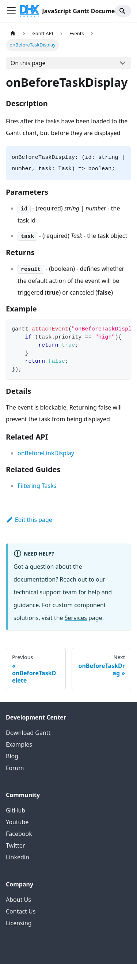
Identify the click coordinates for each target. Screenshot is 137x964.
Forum (15, 768)
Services (76, 618)
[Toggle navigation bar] (11, 11)
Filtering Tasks (37, 486)
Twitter (15, 845)
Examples (19, 744)
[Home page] (13, 33)
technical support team (46, 592)
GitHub (15, 810)
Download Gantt (28, 733)
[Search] (123, 11)
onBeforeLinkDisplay (46, 453)
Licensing (19, 923)
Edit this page (29, 520)
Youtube (17, 822)
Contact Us (20, 911)
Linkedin (17, 857)
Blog (12, 756)
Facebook (19, 834)
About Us (18, 900)
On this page (28, 63)
